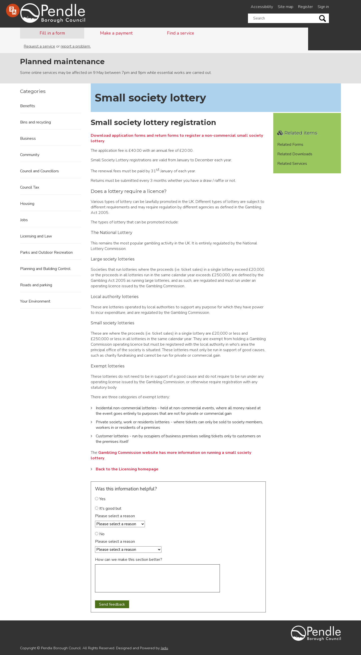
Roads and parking (36, 285)
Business (28, 138)
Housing (27, 203)
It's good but (108, 508)
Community (29, 155)
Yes (100, 499)
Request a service (39, 46)
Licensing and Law (36, 236)
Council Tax (29, 187)
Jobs (24, 220)
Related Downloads (294, 154)
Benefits (27, 106)
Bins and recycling (35, 122)
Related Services (292, 163)
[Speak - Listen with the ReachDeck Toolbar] (13, 10)
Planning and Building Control (45, 269)
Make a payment (116, 33)
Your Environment (35, 301)
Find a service (180, 33)
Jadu (164, 647)
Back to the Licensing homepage (127, 469)
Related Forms (290, 144)
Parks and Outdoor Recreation (46, 252)
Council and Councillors (39, 171)
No (100, 534)
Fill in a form (52, 33)
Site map (285, 7)
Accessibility (262, 7)
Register (305, 7)
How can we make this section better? (128, 559)
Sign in (323, 7)
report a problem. (76, 46)
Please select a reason (115, 516)
